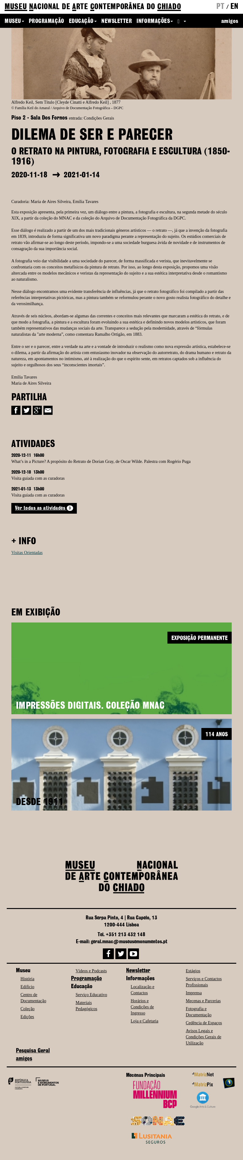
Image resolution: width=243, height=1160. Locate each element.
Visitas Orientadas (27, 552)
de (93, 7)
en (234, 6)
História (27, 979)
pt (220, 6)
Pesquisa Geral (33, 1051)
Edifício (27, 987)
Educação (83, 21)
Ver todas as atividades (44, 508)
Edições (27, 1016)
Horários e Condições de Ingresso (142, 1007)
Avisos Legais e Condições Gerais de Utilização (203, 1037)
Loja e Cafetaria (144, 1021)
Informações (154, 21)
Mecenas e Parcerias (203, 1001)
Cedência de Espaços (204, 1023)
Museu (14, 21)
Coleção (28, 1009)
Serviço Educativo (91, 994)
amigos (229, 21)
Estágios (193, 971)
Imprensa (194, 993)
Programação (46, 21)
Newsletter (116, 21)
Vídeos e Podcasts (91, 971)
